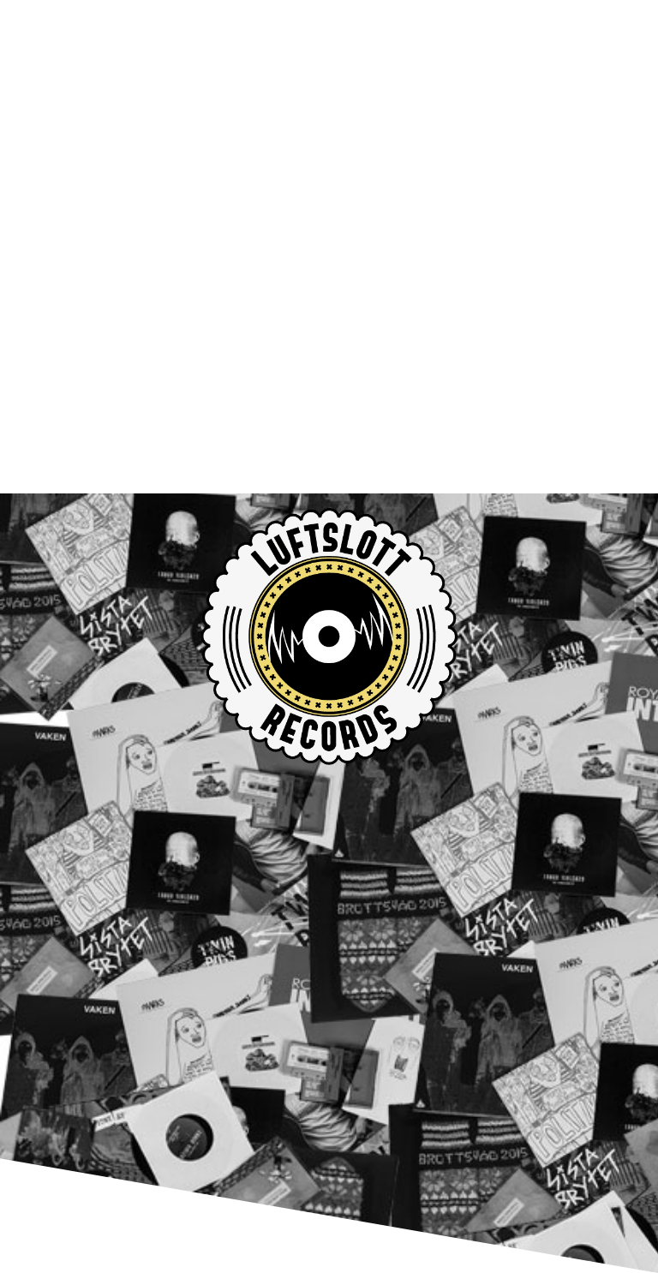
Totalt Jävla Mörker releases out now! (238, 902)
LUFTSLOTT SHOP (157, 967)
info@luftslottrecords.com (198, 1111)
